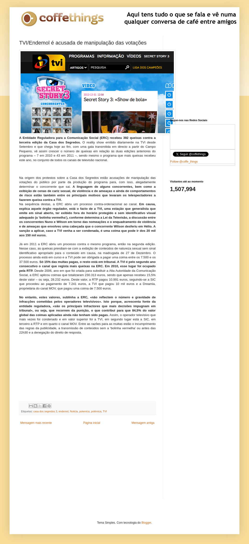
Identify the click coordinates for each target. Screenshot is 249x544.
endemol (63, 411)
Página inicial (91, 423)
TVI (105, 411)
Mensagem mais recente (36, 423)
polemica (84, 411)
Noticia (74, 411)
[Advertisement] (87, 365)
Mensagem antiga (143, 423)
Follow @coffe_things (184, 161)
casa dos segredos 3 (45, 411)
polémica (96, 411)
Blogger (146, 522)
